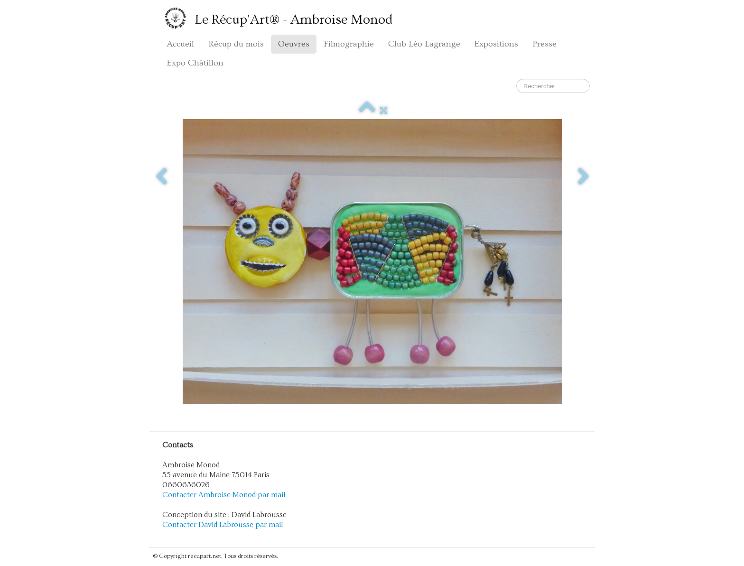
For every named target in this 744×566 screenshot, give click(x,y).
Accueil (180, 44)
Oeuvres (293, 44)
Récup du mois (236, 44)
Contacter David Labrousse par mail (222, 524)
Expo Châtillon (195, 63)
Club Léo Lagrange (424, 44)
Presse (544, 44)
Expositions (496, 44)
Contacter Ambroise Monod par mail (224, 495)
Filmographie (349, 44)
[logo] (279, 17)
